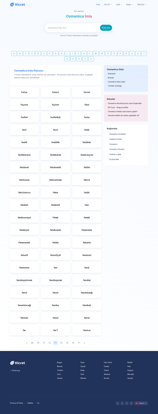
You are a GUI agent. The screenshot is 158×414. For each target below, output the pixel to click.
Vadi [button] (118, 4)
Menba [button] (140, 4)
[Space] (17, 362)
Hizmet (130, 378)
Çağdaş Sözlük (115, 139)
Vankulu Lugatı (115, 154)
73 (55, 343)
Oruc (59, 374)
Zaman (59, 378)
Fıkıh (82, 374)
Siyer (82, 362)
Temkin (60, 370)
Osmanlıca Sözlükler (117, 134)
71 (44, 343)
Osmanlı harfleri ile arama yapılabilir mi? (123, 115)
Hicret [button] (107, 4)
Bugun (59, 362)
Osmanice (113, 144)
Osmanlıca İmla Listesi (116, 82)
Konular (111, 78)
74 (61, 343)
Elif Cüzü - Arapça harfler (118, 107)
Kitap (82, 370)
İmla (98, 4)
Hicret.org (15, 370)
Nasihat (107, 374)
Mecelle (130, 374)
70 (38, 343)
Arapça (130, 370)
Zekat (106, 370)
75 (67, 343)
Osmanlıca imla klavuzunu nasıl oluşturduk (125, 103)
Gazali (82, 366)
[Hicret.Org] (17, 4)
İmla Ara (106, 28)
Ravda (106, 378)
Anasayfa (111, 74)
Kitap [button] (128, 4)
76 (73, 343)
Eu (38, 403)
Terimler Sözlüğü (115, 86)
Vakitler (30, 403)
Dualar (106, 366)
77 (79, 343)
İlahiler (130, 362)
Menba (83, 378)
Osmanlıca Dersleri (116, 149)
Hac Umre (108, 362)
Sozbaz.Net (114, 159)
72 (49, 343)
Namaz (60, 366)
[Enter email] (72, 28)
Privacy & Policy (16, 403)
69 (32, 343)
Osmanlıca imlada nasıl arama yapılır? (123, 112)
